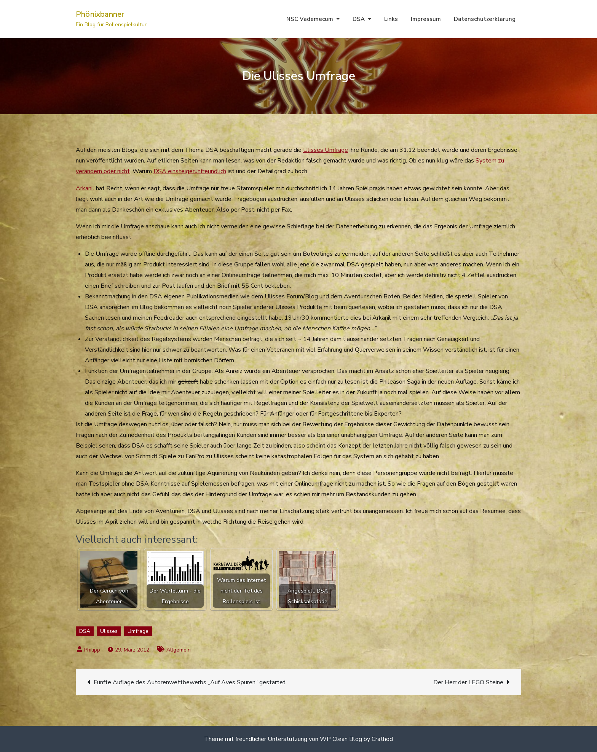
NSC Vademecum (309, 19)
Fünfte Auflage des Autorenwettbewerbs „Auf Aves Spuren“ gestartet (190, 682)
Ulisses (109, 631)
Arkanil (85, 188)
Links (391, 19)
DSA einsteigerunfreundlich (189, 171)
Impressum (426, 19)
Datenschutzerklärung (485, 19)
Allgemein (178, 649)
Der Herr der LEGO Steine (468, 682)
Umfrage (138, 631)
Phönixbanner (100, 14)
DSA (359, 19)
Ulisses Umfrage (325, 150)
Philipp (92, 649)
